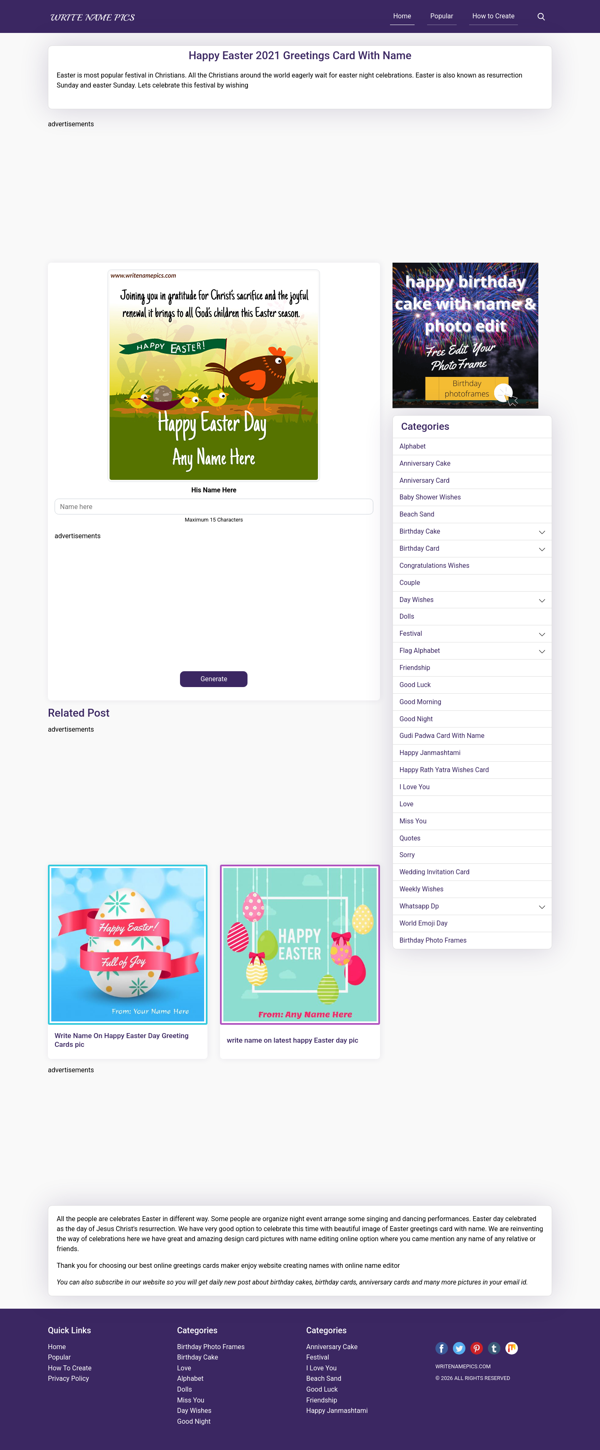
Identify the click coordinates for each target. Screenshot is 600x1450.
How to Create (493, 16)
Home (402, 16)
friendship (415, 668)
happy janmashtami (430, 754)
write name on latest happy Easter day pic (292, 1040)
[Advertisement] (298, 194)
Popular (441, 16)
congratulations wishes (435, 566)
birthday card (420, 549)
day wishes (417, 600)
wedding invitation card (435, 874)
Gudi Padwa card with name (442, 737)
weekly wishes (422, 891)
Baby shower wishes (430, 498)
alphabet (413, 446)
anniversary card (425, 480)
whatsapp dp (419, 908)
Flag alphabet (420, 651)
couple (410, 583)
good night (416, 720)
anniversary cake (425, 463)
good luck (415, 686)
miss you (413, 822)
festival (411, 634)
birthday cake (420, 532)
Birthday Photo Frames (433, 942)
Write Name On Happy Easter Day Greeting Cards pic (122, 1039)
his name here (213, 490)
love (407, 805)
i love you (415, 788)
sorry (407, 856)
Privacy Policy (68, 1378)
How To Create (70, 1368)
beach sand (417, 515)
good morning (421, 703)
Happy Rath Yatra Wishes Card (445, 771)
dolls (407, 617)
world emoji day (424, 925)
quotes (410, 839)
